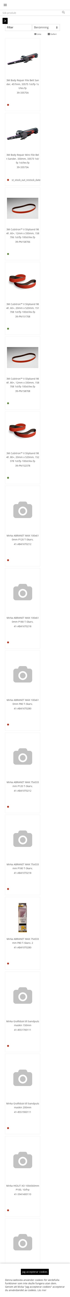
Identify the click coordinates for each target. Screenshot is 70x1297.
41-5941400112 (45, 565)
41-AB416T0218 (45, 283)
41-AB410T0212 (45, 354)
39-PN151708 (45, 148)
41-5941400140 (17, 632)
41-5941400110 (17, 565)
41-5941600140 (45, 773)
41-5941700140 (17, 984)
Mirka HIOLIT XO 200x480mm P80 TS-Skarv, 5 (45, 1120)
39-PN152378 (45, 213)
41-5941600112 (17, 777)
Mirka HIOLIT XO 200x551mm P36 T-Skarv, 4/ (17, 1261)
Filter (10, 27)
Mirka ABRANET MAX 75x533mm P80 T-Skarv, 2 (45, 412)
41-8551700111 (17, 495)
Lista (37, 34)
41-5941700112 (45, 917)
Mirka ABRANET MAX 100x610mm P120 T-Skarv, (18, 275)
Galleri (52, 34)
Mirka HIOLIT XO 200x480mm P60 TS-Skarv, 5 (18, 1120)
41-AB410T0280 (45, 420)
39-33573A (45, 83)
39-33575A (18, 83)
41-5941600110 (45, 706)
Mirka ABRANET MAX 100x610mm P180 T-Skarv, (45, 275)
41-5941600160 (17, 843)
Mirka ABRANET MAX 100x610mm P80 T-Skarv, (18, 345)
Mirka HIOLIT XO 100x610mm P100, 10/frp (45, 697)
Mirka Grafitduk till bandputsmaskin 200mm (45, 486)
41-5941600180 (45, 839)
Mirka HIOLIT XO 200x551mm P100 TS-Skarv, (17, 1187)
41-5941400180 (17, 698)
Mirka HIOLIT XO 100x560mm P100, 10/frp (17, 556)
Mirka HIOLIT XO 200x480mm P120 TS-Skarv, (45, 1050)
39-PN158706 (18, 148)
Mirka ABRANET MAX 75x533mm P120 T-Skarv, (45, 345)
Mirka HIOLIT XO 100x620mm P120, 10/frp (45, 909)
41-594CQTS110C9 (18, 1195)
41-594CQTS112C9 (45, 1199)
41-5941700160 (45, 984)
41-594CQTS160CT (18, 1129)
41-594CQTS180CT (45, 1129)
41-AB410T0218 (18, 424)
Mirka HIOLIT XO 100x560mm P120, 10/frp (45, 556)
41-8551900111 (45, 495)
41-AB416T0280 (18, 354)
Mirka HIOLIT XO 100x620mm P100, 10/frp (17, 909)
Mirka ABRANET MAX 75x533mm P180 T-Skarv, (18, 416)
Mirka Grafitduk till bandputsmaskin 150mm (18, 486)
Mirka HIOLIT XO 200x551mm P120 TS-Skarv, (45, 1190)
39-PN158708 (18, 213)
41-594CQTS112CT (45, 1058)
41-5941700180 (17, 1054)
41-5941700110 (17, 917)
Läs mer (41, 1290)
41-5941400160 (45, 632)
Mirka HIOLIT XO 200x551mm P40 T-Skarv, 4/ (45, 1261)
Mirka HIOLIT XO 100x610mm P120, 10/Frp (17, 768)
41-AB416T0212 (18, 283)
